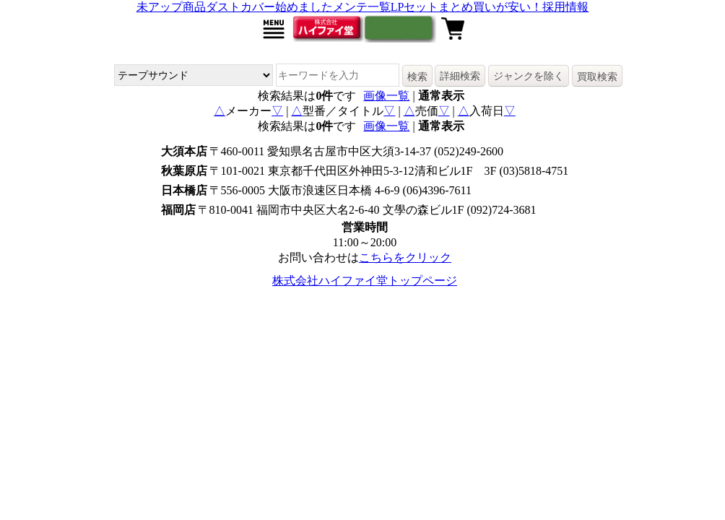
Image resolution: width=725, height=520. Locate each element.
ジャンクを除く (528, 76)
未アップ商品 (171, 7)
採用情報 (565, 7)
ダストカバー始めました (269, 7)
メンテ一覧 (362, 7)
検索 (417, 76)
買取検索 (597, 76)
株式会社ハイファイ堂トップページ (364, 280)
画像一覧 (386, 96)
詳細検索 (460, 76)
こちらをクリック (405, 257)
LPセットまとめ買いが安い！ (467, 7)
